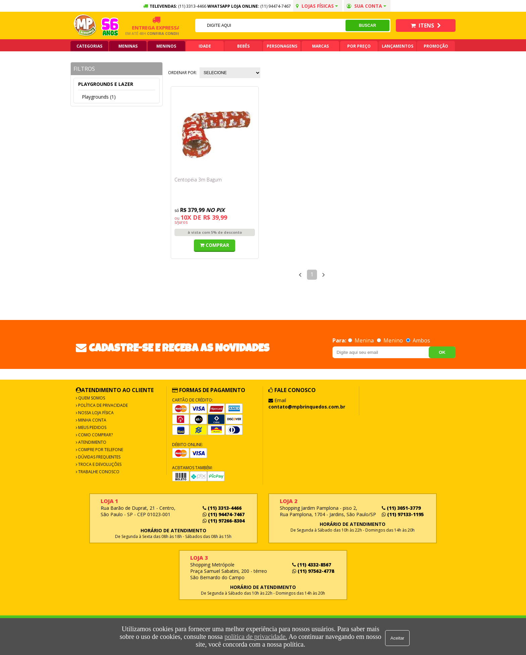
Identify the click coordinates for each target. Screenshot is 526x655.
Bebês (243, 46)
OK (442, 352)
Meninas (128, 46)
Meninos (166, 46)
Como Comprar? (95, 435)
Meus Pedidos (91, 427)
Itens (426, 25)
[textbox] (270, 25)
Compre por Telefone (100, 449)
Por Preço (359, 46)
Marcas (320, 46)
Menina (361, 340)
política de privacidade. (254, 636)
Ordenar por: (182, 72)
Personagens (282, 46)
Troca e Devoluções (99, 464)
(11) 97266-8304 (224, 520)
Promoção (436, 46)
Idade (205, 46)
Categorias (89, 46)
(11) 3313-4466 (222, 508)
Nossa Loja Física (95, 413)
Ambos (418, 340)
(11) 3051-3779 (401, 508)
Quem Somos (91, 398)
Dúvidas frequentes (98, 457)
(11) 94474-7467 (275, 6)
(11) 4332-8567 (311, 564)
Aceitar (399, 636)
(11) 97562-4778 (313, 571)
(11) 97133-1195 (403, 514)
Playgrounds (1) (99, 97)
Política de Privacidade (102, 405)
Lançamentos (397, 46)
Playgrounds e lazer (105, 84)
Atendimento (91, 442)
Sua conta (366, 6)
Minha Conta (91, 420)
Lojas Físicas (317, 6)
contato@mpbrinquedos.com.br (306, 406)
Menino (390, 340)
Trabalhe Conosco (98, 472)
